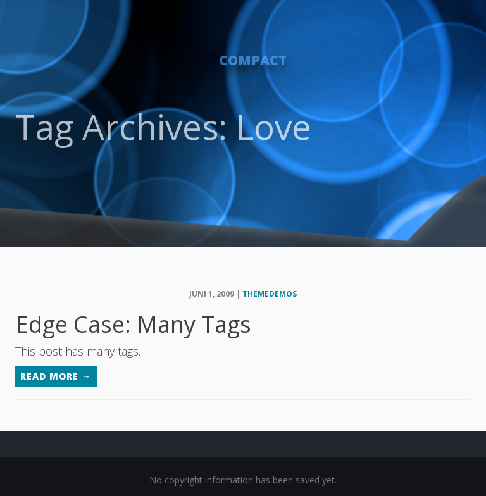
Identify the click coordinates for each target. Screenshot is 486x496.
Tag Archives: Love (163, 126)
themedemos (269, 293)
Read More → (55, 376)
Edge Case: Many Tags (133, 324)
